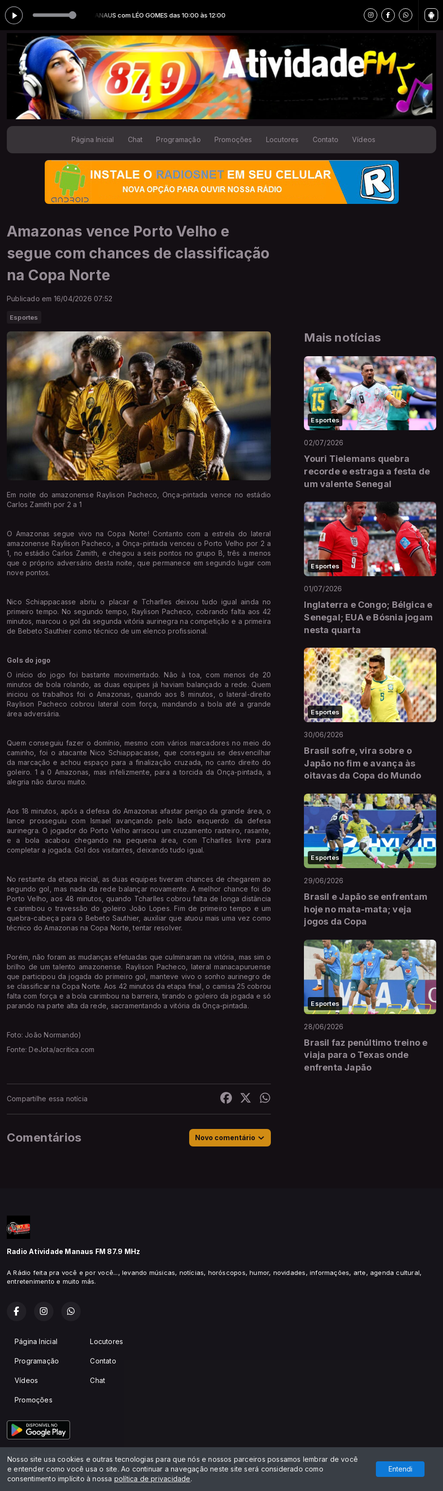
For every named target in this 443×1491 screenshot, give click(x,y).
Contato (325, 139)
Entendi (400, 1469)
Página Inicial (92, 139)
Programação (178, 139)
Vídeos (363, 139)
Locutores (282, 139)
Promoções (233, 139)
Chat (135, 139)
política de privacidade (152, 1478)
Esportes (24, 317)
